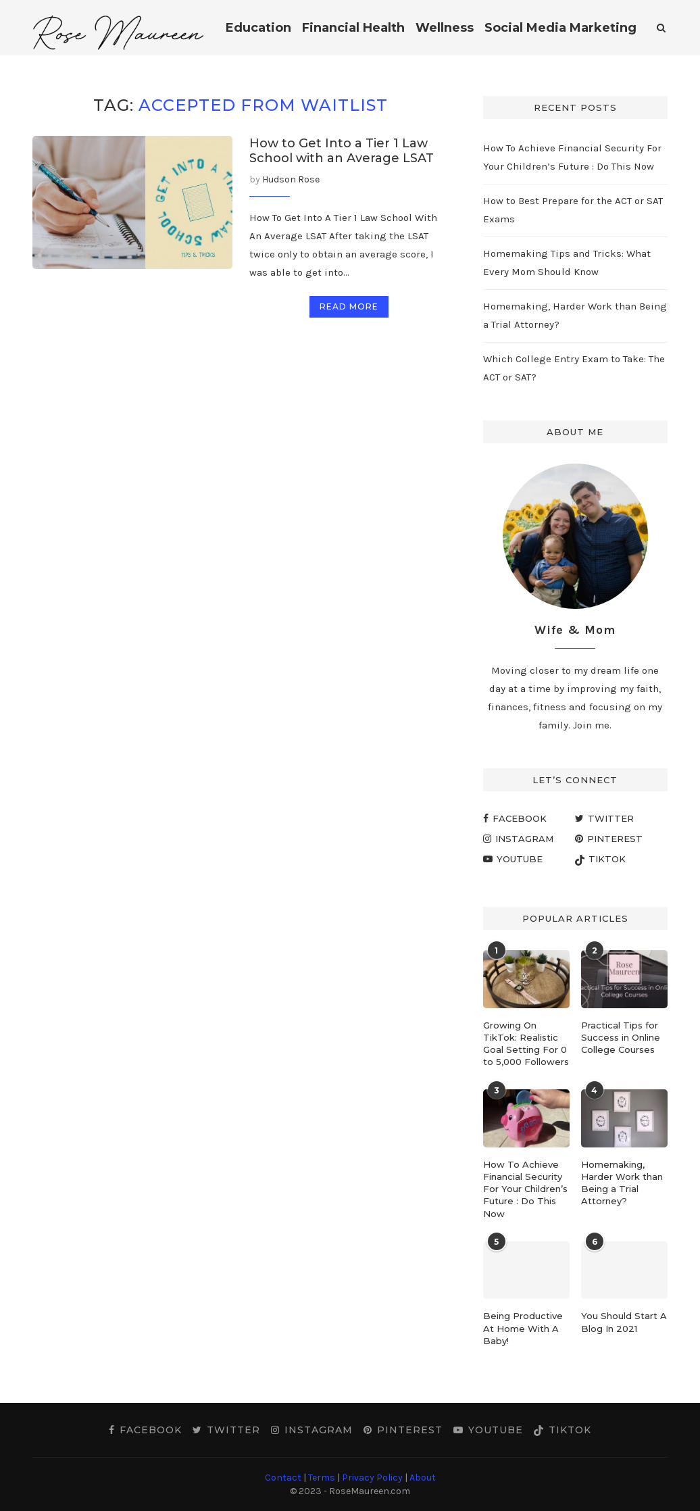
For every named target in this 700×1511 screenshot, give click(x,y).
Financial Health (353, 27)
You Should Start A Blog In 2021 (624, 1321)
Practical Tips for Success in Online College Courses (620, 1037)
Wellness (445, 27)
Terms (321, 1477)
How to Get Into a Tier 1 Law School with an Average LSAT (341, 151)
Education (258, 27)
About (422, 1477)
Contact (283, 1477)
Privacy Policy (372, 1477)
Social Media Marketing (560, 27)
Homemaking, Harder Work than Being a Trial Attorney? (622, 1183)
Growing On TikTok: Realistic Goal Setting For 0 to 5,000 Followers (526, 1044)
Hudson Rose (291, 179)
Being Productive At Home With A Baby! (523, 1327)
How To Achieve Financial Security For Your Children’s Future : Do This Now (525, 1189)
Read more (349, 306)
